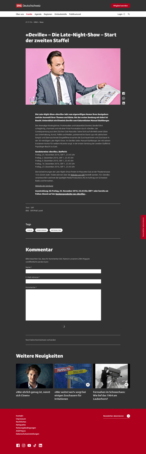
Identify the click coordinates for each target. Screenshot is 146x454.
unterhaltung (56, 230)
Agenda (38, 14)
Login (121, 14)
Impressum (21, 419)
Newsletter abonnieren (116, 416)
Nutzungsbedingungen (26, 428)
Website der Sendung (44, 186)
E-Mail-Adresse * (33, 277)
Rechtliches (21, 422)
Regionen (48, 14)
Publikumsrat (75, 14)
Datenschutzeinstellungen (27, 434)
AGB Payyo (21, 431)
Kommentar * (31, 287)
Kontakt (19, 416)
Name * (29, 267)
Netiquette (21, 425)
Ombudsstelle (61, 14)
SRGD (36, 22)
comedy (29, 230)
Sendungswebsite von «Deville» (70, 194)
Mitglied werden (120, 6)
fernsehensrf (42, 230)
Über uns (20, 14)
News (41, 22)
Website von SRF (78, 175)
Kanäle (29, 14)
